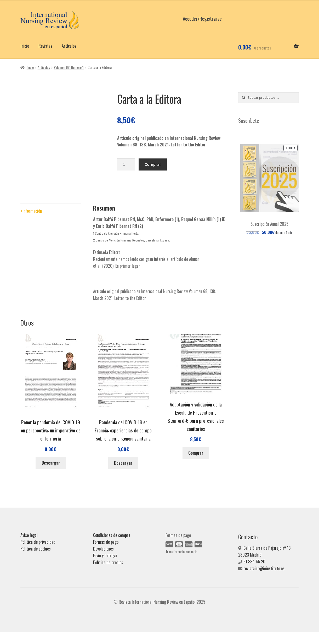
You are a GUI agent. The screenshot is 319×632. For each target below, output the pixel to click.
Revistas (45, 46)
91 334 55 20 (254, 561)
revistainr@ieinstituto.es (263, 568)
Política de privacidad (37, 542)
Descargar (51, 463)
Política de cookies (35, 549)
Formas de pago (105, 542)
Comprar (153, 164)
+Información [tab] (31, 211)
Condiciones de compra (111, 535)
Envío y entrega (105, 555)
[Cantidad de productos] (126, 164)
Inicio (24, 46)
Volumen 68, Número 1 (69, 67)
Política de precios (108, 562)
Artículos (69, 46)
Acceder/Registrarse (202, 18)
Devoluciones (103, 549)
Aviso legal (29, 535)
